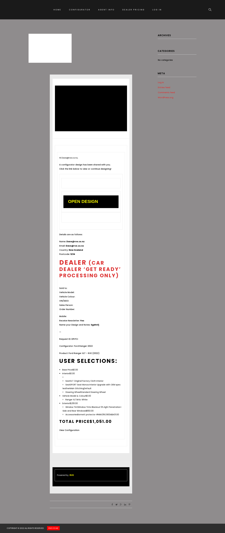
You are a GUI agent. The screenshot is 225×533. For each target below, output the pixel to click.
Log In (157, 9)
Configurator (79, 9)
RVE (72, 475)
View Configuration (69, 430)
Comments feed (166, 92)
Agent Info (106, 9)
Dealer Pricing (133, 9)
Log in (161, 82)
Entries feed (164, 87)
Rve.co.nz (53, 528)
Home (57, 9)
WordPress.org (165, 97)
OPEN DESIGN (83, 201)
